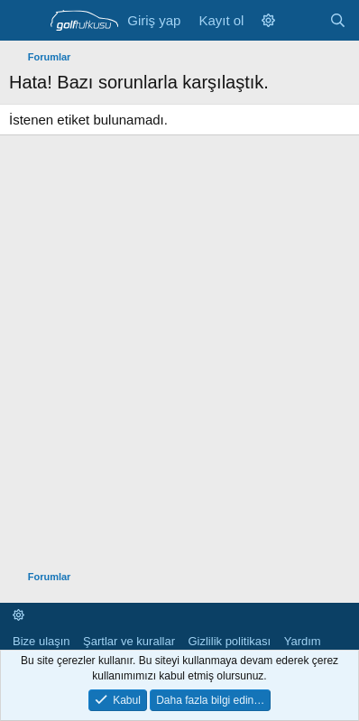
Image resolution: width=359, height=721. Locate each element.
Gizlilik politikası (229, 641)
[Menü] (25, 21)
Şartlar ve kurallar (129, 641)
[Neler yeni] (301, 20)
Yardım (302, 641)
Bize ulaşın (41, 641)
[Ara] (337, 20)
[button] (268, 20)
